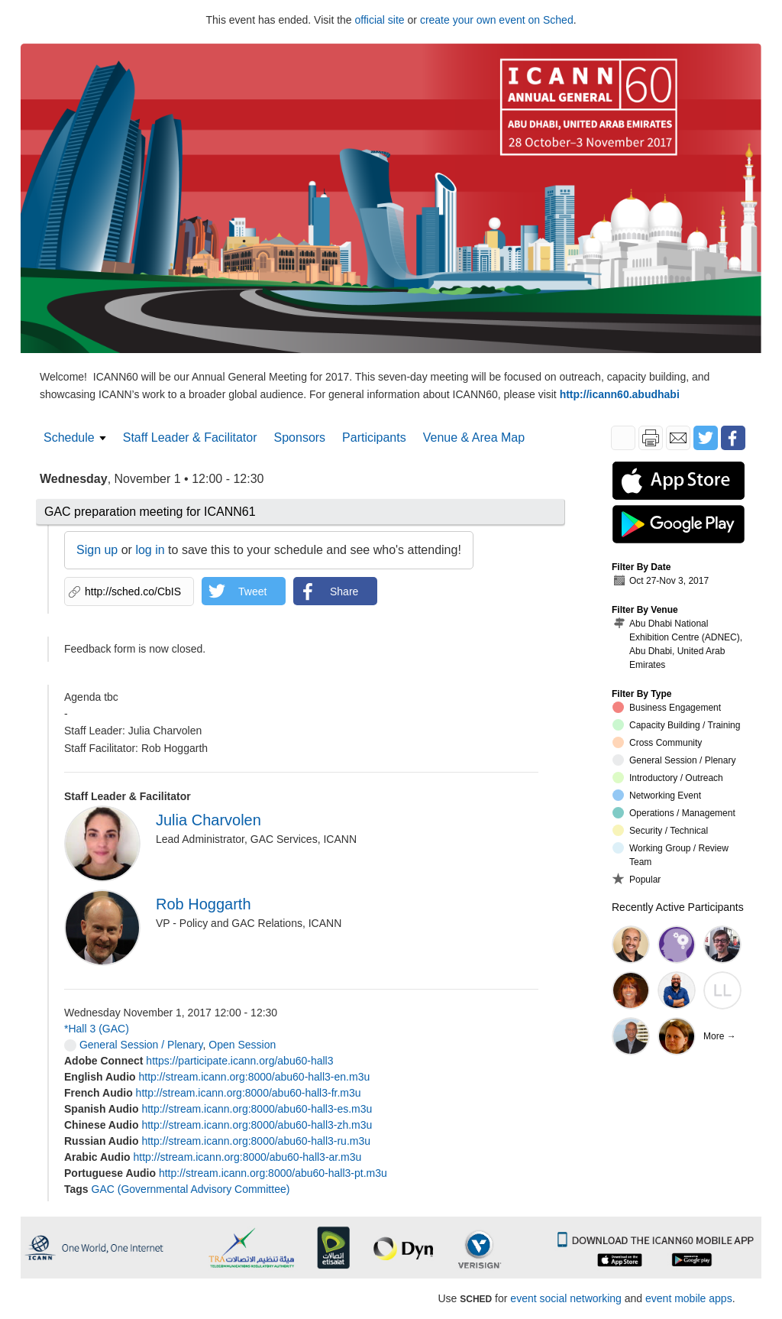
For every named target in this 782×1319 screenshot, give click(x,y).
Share (344, 591)
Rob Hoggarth (203, 904)
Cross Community (657, 742)
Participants (374, 437)
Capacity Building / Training (676, 725)
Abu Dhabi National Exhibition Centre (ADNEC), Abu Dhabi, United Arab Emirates (677, 643)
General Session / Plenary (133, 1045)
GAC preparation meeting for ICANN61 (150, 511)
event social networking (566, 1298)
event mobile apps (688, 1298)
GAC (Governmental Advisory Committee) (191, 1189)
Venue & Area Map (474, 437)
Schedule (69, 437)
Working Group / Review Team (670, 854)
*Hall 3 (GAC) (96, 1028)
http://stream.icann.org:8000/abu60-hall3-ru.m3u (255, 1141)
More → (719, 1036)
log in (149, 549)
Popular (636, 879)
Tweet (252, 591)
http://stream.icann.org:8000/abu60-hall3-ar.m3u (248, 1157)
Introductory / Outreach (667, 777)
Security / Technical (660, 830)
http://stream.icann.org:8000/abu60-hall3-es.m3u (256, 1109)
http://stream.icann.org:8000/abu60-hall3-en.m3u (254, 1077)
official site (380, 20)
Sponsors (300, 437)
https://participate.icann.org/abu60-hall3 (239, 1061)
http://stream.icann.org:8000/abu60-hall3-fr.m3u (248, 1093)
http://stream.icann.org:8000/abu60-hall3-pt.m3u (273, 1173)
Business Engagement (666, 707)
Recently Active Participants (678, 907)
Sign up (97, 549)
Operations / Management (673, 812)
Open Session (242, 1045)
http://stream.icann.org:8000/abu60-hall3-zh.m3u (256, 1125)
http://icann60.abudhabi (620, 394)
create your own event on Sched (497, 20)
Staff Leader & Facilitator (190, 437)
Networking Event (656, 795)
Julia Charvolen (208, 820)
